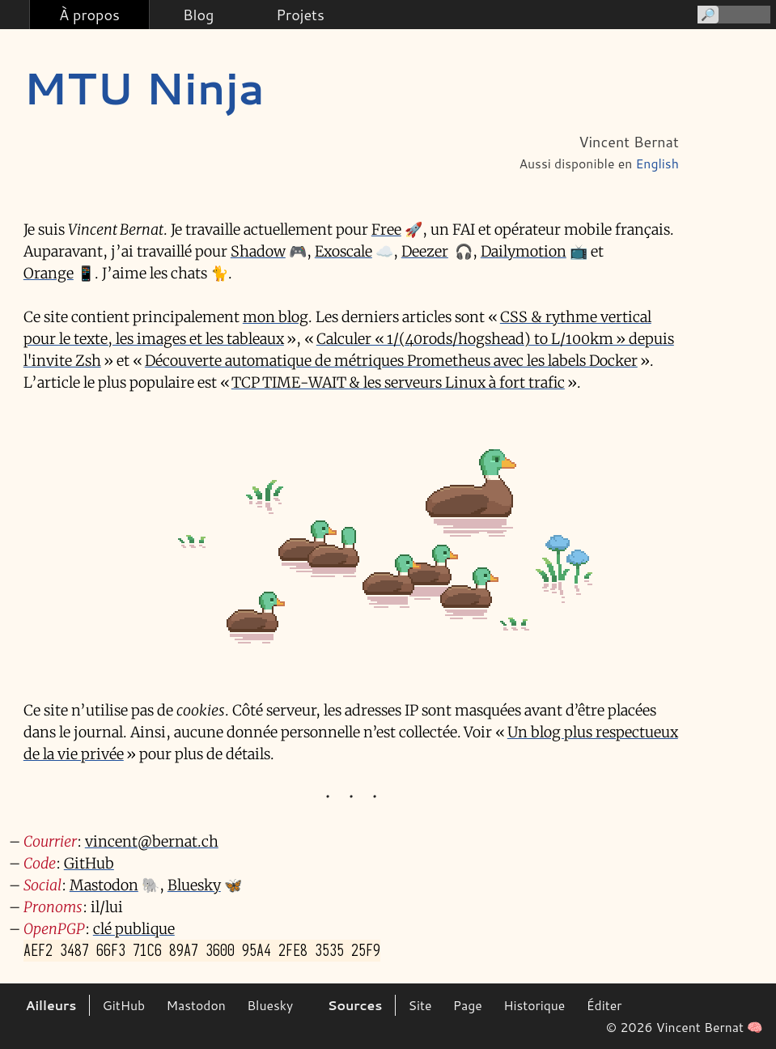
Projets (300, 14)
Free (386, 229)
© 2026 (629, 1027)
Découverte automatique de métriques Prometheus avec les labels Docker (391, 360)
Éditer (604, 1005)
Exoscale (343, 251)
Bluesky (194, 885)
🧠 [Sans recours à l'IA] (755, 1027)
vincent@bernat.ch (151, 841)
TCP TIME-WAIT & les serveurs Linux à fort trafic (398, 382)
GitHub (89, 863)
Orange (48, 273)
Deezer (424, 251)
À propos (89, 14)
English (657, 163)
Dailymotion (523, 251)
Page (467, 1005)
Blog (198, 14)
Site (419, 1005)
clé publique (134, 928)
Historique (534, 1005)
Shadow (258, 251)
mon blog (275, 317)
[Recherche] (733, 14)
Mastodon (104, 885)
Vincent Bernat (700, 1027)
